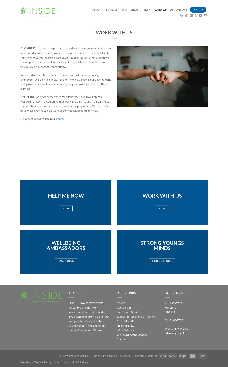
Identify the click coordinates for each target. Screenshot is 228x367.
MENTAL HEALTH (131, 9)
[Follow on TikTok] (186, 15)
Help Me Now (125, 325)
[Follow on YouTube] (205, 15)
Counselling (124, 307)
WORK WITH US (164, 9)
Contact (122, 339)
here (60, 118)
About (121, 302)
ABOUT (97, 9)
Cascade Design (43, 362)
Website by (27, 362)
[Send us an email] (191, 15)
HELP (148, 9)
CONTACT (181, 9)
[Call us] (196, 15)
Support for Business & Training (136, 316)
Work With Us (125, 330)
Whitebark (82, 362)
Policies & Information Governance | (112, 355)
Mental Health (125, 321)
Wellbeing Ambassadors (132, 334)
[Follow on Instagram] (181, 15)
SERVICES (113, 9)
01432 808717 (174, 320)
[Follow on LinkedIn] (200, 15)
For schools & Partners (130, 312)
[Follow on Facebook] (177, 15)
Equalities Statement (145, 355)
